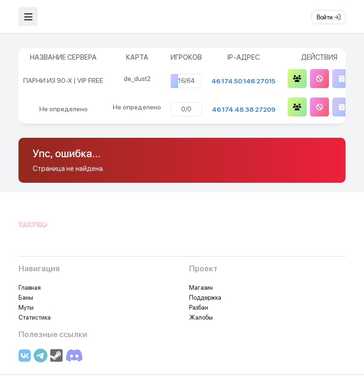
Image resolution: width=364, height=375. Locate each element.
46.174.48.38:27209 (243, 109)
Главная (29, 287)
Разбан (198, 307)
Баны (25, 297)
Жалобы (201, 317)
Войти (328, 17)
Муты (26, 307)
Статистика (34, 317)
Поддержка (205, 297)
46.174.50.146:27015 (243, 81)
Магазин (201, 287)
